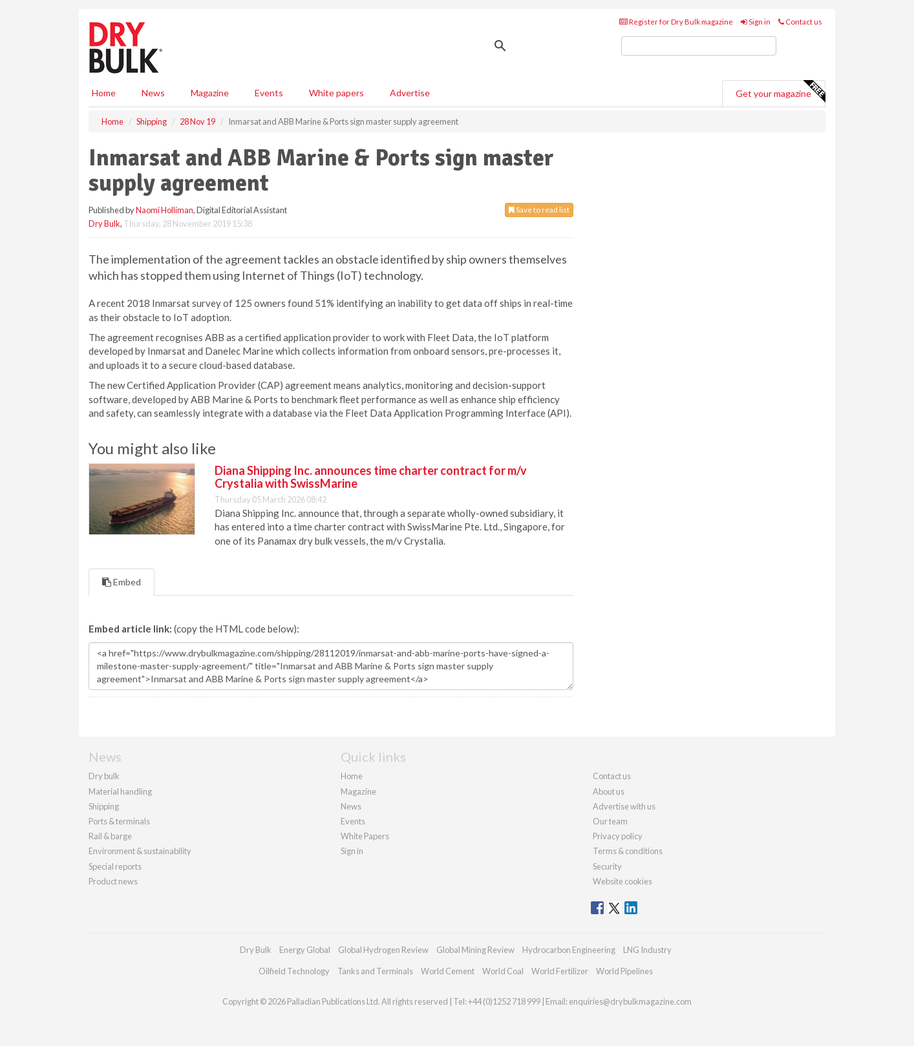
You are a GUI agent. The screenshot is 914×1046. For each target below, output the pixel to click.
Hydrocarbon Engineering (568, 950)
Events (269, 92)
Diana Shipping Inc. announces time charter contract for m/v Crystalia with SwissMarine (371, 476)
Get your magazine (780, 92)
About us (608, 791)
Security (607, 866)
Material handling (120, 791)
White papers (336, 92)
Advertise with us (624, 806)
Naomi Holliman (164, 210)
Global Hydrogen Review (383, 950)
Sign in (756, 21)
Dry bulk (104, 776)
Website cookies (622, 881)
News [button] (153, 92)
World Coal (503, 971)
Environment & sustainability (140, 851)
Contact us (800, 21)
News (351, 806)
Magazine (210, 92)
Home (104, 92)
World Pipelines (624, 971)
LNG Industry (647, 950)
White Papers (365, 836)
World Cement (447, 971)
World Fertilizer (559, 971)
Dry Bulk (104, 223)
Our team (610, 821)
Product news (113, 881)
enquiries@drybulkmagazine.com (630, 1001)
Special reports (115, 866)
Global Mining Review (475, 950)
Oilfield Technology (294, 971)
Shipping (104, 806)
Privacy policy (618, 836)
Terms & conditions (628, 851)
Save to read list (539, 209)
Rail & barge (110, 836)
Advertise (410, 92)
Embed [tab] (121, 581)
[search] (698, 46)
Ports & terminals (119, 821)
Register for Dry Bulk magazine (676, 21)
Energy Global (304, 950)
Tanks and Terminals (375, 971)
